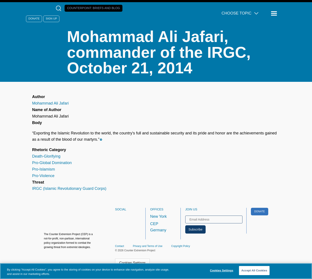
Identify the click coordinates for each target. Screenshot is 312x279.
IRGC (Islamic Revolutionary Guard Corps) (69, 188)
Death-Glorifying (46, 156)
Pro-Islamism (43, 169)
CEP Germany (158, 227)
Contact (119, 246)
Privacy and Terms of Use (147, 246)
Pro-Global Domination (52, 163)
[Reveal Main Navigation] (275, 13)
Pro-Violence (43, 176)
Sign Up (51, 18)
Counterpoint (93, 8)
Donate (34, 18)
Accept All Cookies (254, 270)
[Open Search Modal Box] (59, 8)
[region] (156, 271)
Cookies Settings (132, 263)
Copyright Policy (180, 246)
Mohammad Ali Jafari (50, 103)
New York (158, 216)
